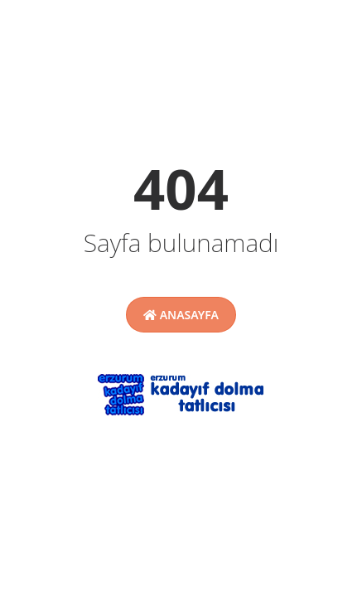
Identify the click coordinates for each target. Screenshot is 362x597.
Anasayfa (181, 315)
